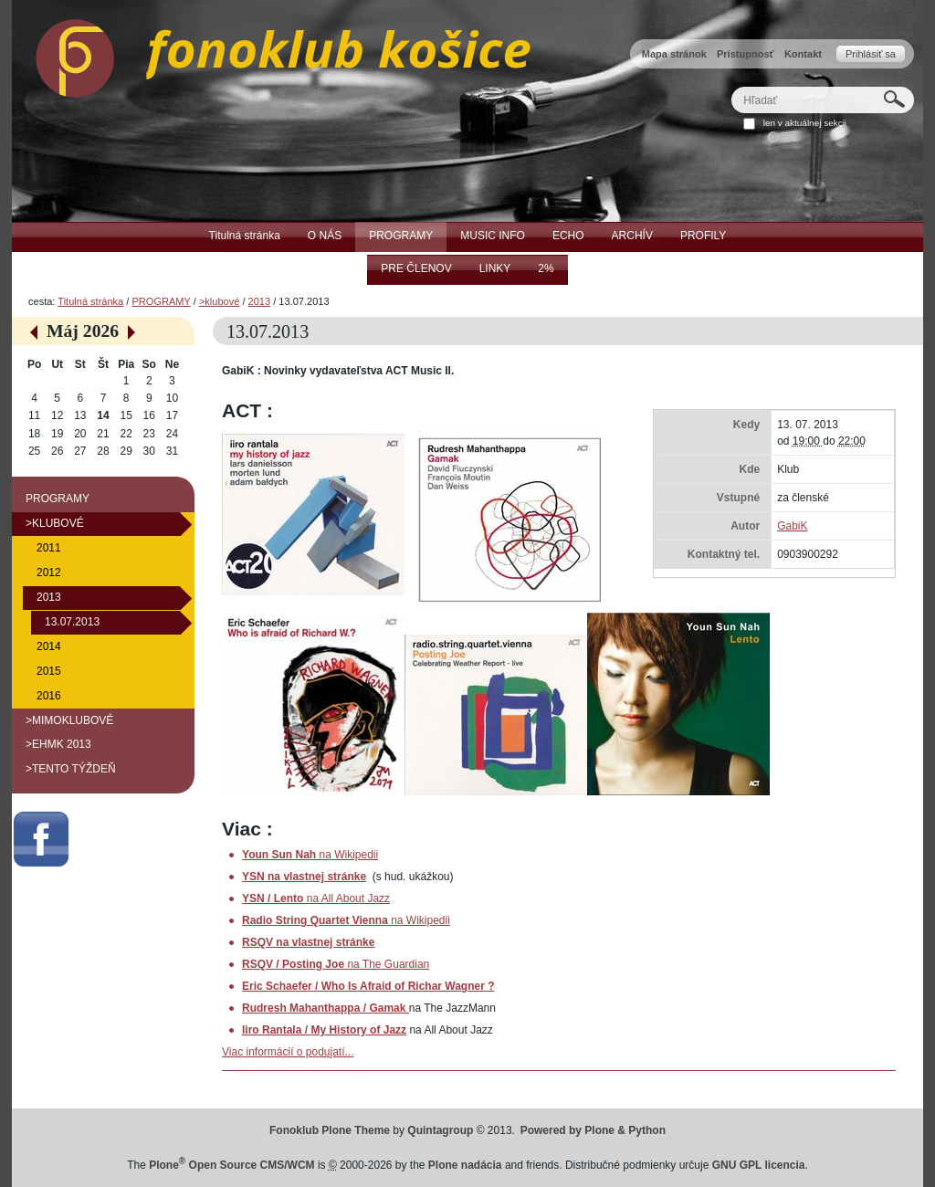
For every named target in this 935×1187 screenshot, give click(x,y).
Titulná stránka (90, 301)
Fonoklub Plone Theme (329, 1130)
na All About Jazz (316, 898)
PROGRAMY (160, 301)
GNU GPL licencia (758, 1165)
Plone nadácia (465, 1165)
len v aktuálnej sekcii (804, 123)
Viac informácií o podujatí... (288, 1051)
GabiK (792, 526)
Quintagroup (440, 1130)
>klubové (219, 301)
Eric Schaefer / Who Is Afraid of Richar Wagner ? (368, 986)
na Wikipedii (310, 854)
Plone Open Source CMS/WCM (231, 1165)
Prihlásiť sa (871, 53)
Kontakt (803, 53)
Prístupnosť (745, 53)
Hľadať (730, 86)
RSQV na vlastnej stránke (308, 942)
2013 (259, 301)
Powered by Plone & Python (593, 1130)
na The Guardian (335, 964)
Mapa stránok (674, 53)
